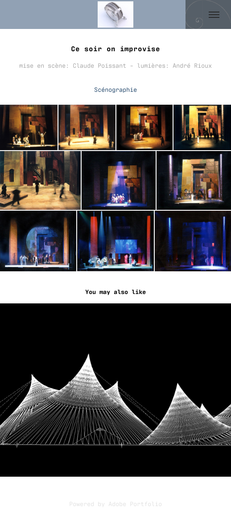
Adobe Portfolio (135, 503)
